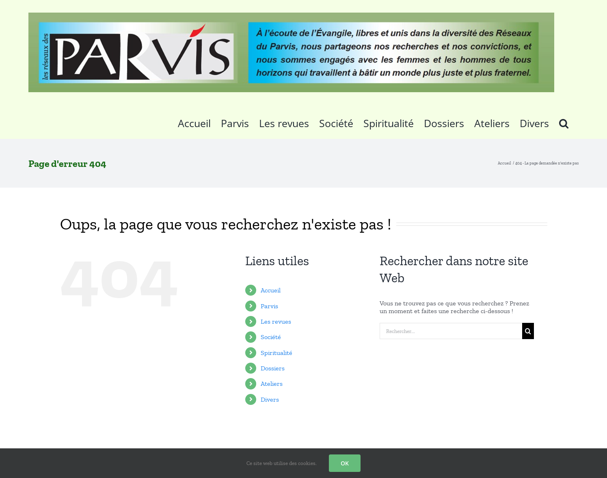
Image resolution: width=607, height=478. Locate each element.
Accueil (271, 290)
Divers (270, 399)
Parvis (269, 306)
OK (345, 463)
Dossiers (273, 368)
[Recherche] (528, 331)
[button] (563, 122)
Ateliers (272, 383)
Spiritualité (276, 353)
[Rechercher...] (451, 331)
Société (271, 337)
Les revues (276, 321)
